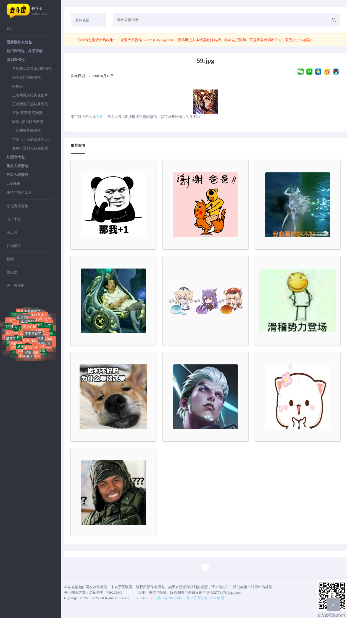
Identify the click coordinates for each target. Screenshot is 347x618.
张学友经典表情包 (26, 77)
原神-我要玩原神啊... (28, 113)
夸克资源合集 (17, 206)
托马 (13, 330)
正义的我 (27, 326)
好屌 (34, 311)
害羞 (6, 331)
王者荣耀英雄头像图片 (30, 95)
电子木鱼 (14, 219)
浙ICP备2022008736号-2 (174, 598)
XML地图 (216, 598)
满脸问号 (12, 341)
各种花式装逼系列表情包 (32, 69)
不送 (16, 354)
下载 (99, 117)
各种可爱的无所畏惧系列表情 (33, 148)
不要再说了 (33, 339)
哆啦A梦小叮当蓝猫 (27, 122)
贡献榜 (12, 272)
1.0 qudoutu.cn (144, 598)
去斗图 (42, 11)
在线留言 (14, 246)
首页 (10, 29)
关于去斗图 (16, 285)
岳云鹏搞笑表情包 (26, 130)
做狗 (29, 358)
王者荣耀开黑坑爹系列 (30, 104)
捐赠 (10, 259)
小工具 (12, 232)
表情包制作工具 (19, 192)
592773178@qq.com (158, 40)
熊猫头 (17, 86)
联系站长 (201, 598)
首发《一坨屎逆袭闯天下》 (33, 139)
